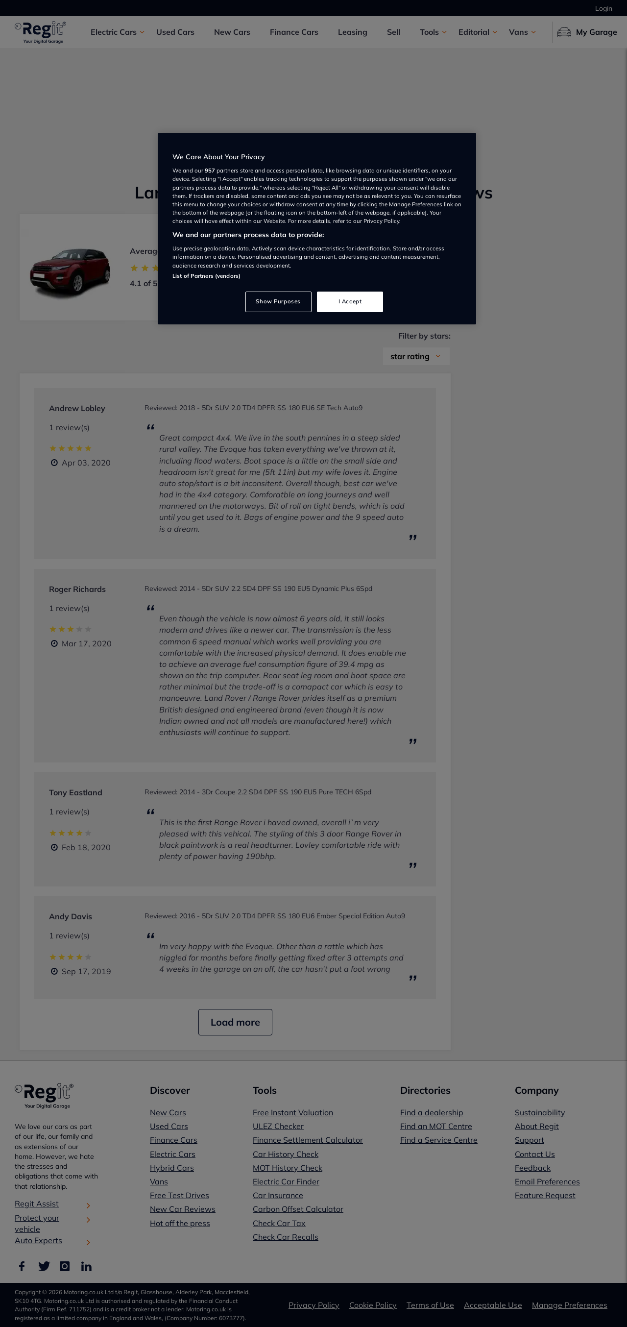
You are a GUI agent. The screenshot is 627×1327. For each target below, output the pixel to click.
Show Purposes (278, 301)
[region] (317, 228)
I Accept (350, 301)
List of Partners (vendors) (206, 275)
